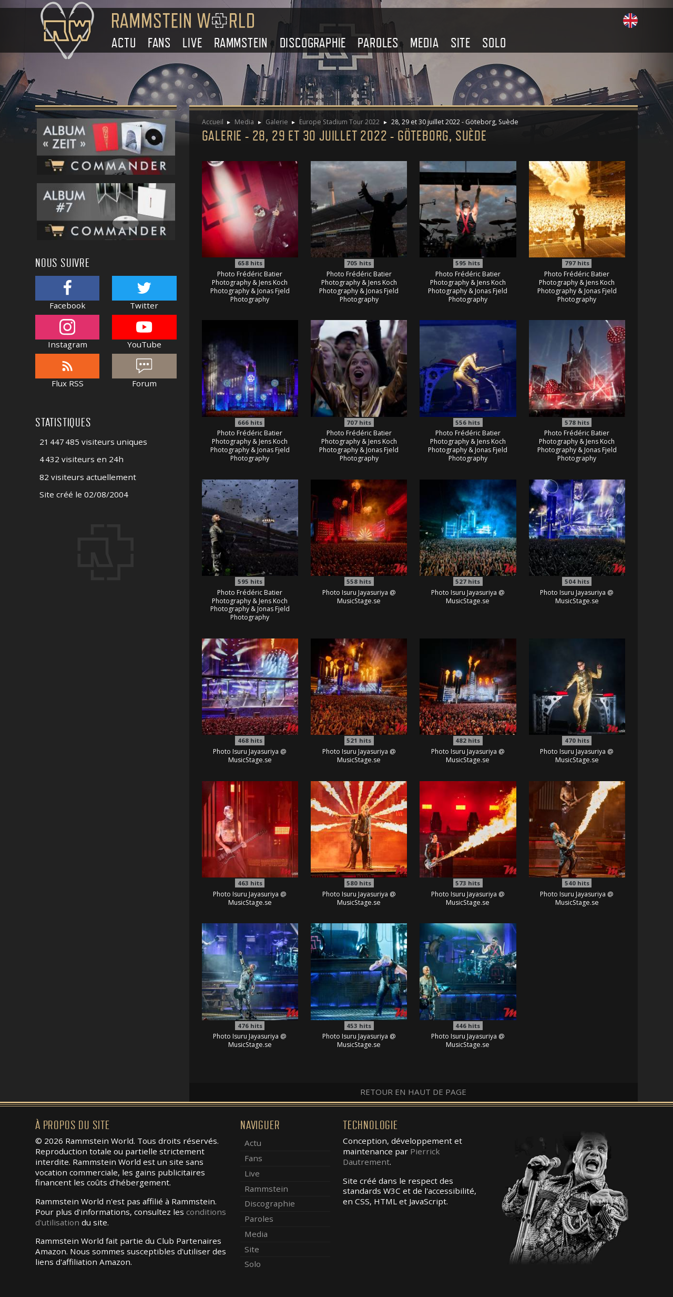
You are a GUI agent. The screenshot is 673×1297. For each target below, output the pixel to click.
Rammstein (241, 43)
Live (192, 43)
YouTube (144, 332)
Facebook (67, 293)
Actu (123, 43)
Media (424, 43)
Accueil (212, 121)
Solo (494, 43)
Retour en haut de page (413, 1091)
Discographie (313, 43)
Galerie (277, 121)
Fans (159, 43)
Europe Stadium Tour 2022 (339, 121)
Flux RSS (67, 371)
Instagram (67, 332)
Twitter (144, 293)
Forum (144, 371)
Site (461, 43)
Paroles (378, 43)
